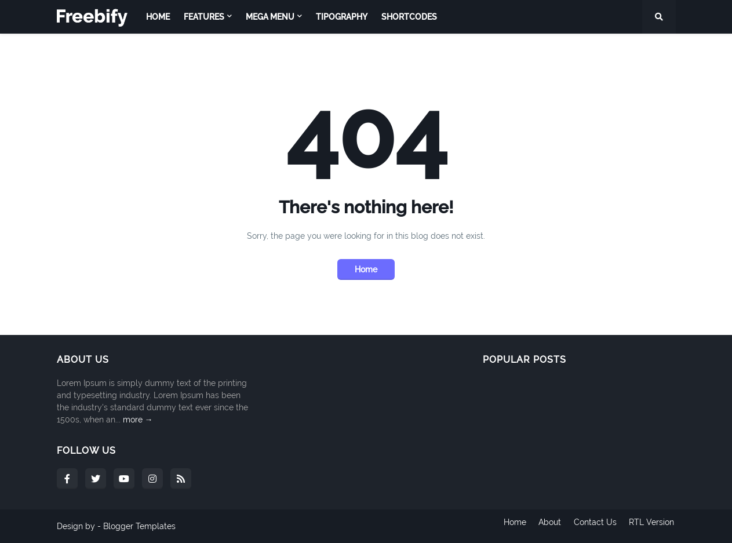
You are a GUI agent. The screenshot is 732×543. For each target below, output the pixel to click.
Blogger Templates (139, 526)
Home (366, 269)
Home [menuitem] (158, 16)
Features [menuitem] (204, 16)
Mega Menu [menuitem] (270, 16)
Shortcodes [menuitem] (409, 16)
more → (138, 419)
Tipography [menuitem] (341, 16)
